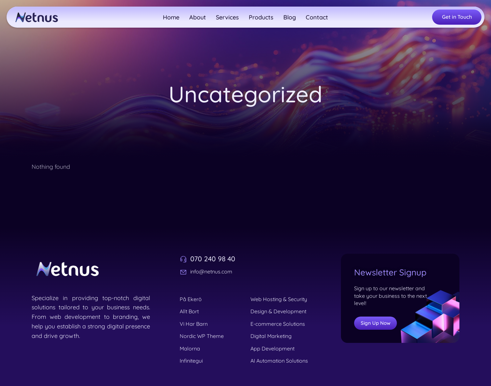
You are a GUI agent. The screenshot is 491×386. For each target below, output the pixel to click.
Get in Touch (457, 16)
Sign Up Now (375, 323)
